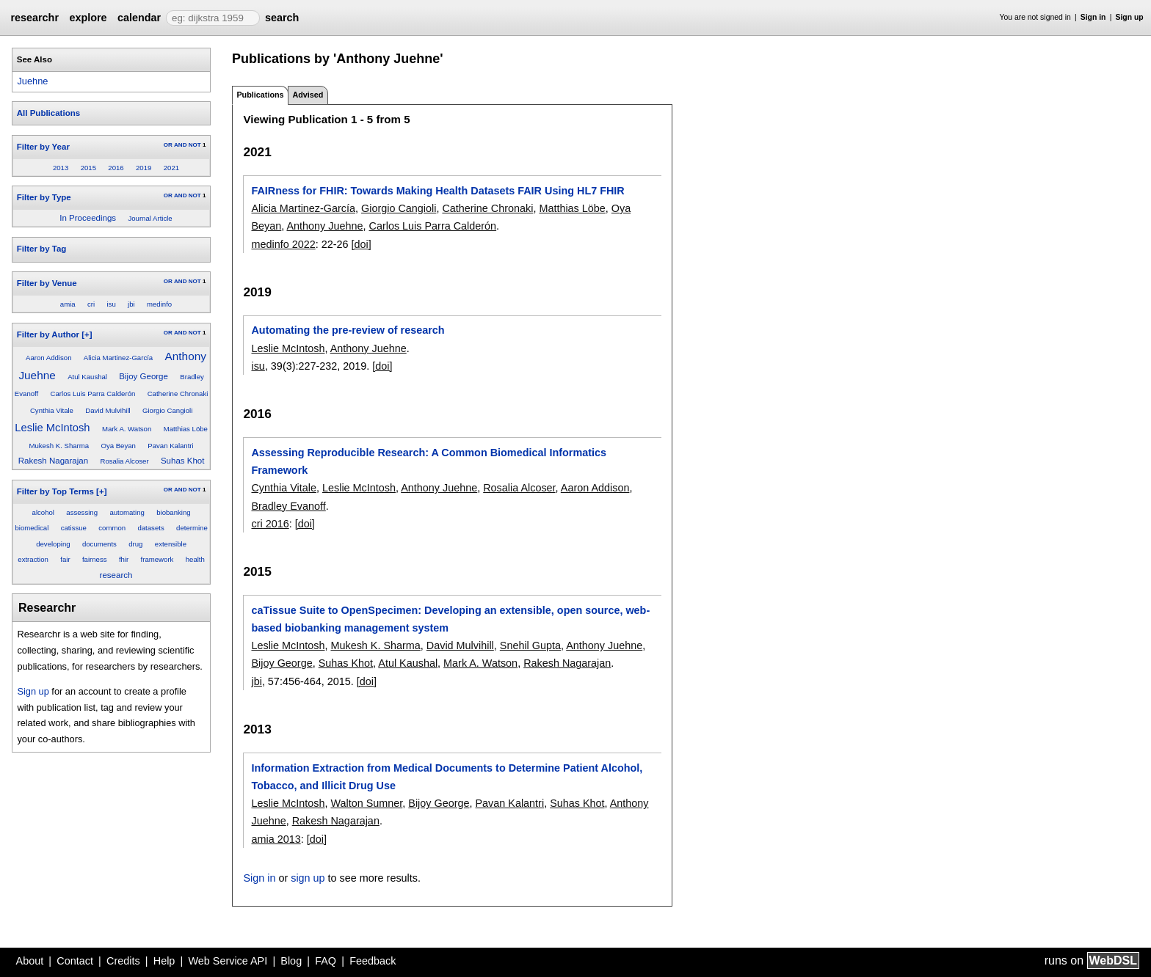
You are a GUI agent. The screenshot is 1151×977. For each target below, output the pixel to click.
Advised (307, 94)
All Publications (48, 113)
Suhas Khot (183, 460)
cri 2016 (269, 524)
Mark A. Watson (126, 429)
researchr (34, 17)
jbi (131, 304)
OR (168, 145)
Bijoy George (143, 376)
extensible (170, 544)
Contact (75, 961)
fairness (94, 559)
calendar (139, 17)
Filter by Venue (47, 283)
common (112, 528)
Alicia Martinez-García (118, 358)
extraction (33, 559)
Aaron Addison (48, 358)
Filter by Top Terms (55, 491)
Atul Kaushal (87, 377)
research (116, 575)
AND (180, 145)
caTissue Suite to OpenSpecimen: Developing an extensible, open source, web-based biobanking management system (450, 619)
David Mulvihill (107, 410)
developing (53, 544)
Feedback (372, 961)
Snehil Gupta (530, 645)
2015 (88, 168)
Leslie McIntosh (52, 427)
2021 (171, 168)
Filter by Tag (42, 248)
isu (110, 304)
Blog (291, 961)
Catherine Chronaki (178, 393)
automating (126, 512)
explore (87, 17)
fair (65, 559)
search (282, 17)
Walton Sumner (366, 803)
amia (68, 304)
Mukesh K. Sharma (59, 446)
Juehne (32, 81)
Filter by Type (44, 197)
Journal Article (150, 218)
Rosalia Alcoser (124, 461)
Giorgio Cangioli (167, 410)
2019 (143, 168)
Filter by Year (43, 146)
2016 (115, 168)
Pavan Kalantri (170, 446)
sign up (307, 878)
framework (157, 559)
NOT (195, 145)
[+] (86, 334)
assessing (82, 512)
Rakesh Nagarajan (53, 460)
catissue (74, 528)
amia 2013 (275, 839)
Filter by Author (48, 334)
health (195, 559)
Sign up (1130, 17)
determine (192, 528)
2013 (60, 168)
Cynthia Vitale (51, 410)
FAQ (325, 961)
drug (135, 544)
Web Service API (227, 961)
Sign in (1093, 17)
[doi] (361, 244)
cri (91, 304)
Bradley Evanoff (288, 506)
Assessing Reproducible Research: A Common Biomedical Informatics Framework (428, 461)
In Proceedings (87, 217)
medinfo (159, 304)
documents (99, 544)
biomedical (31, 528)
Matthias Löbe (186, 429)
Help (164, 961)
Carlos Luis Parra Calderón (93, 393)
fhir (123, 559)
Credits (123, 961)
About (30, 961)
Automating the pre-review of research (347, 330)
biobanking (173, 512)
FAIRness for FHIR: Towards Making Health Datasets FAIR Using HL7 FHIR (437, 191)
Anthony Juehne (324, 226)
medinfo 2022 (283, 244)
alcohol (43, 512)
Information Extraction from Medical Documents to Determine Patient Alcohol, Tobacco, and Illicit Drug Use (446, 776)
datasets (150, 528)
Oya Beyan (118, 446)
